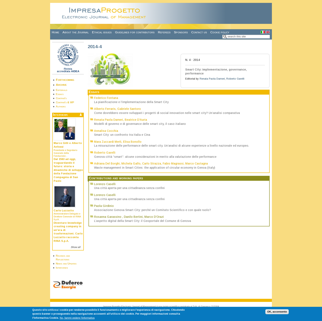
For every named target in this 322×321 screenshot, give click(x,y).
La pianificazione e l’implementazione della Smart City (131, 102)
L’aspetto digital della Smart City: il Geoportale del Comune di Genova (142, 220)
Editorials (61, 90)
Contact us (199, 32)
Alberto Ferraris (105, 108)
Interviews (62, 267)
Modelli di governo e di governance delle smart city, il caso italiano (140, 123)
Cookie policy (219, 32)
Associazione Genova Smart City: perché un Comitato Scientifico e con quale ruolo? (152, 210)
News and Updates (66, 263)
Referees (164, 32)
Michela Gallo (130, 163)
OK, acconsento (277, 313)
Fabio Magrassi (173, 163)
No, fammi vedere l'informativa (77, 319)
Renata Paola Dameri (212, 78)
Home (55, 32)
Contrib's (61, 98)
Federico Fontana (106, 98)
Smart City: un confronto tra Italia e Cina (122, 134)
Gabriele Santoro (129, 108)
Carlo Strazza (151, 163)
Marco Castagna (196, 163)
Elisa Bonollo (132, 141)
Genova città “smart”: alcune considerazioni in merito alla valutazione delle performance (155, 156)
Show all (75, 247)
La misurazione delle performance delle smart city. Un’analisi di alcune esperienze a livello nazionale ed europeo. (171, 145)
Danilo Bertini (133, 216)
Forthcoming (65, 79)
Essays (59, 94)
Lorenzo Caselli (105, 184)
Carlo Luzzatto (64, 210)
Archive (61, 84)
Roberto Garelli (235, 78)
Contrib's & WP (65, 102)
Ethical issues (102, 32)
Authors (61, 106)
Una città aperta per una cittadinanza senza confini (129, 188)
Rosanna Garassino (108, 216)
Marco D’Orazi (154, 216)
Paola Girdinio (104, 205)
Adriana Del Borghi (107, 163)
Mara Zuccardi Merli (107, 141)
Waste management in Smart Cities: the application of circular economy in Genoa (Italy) (154, 167)
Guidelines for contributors (135, 32)
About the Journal (75, 32)
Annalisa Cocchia (106, 130)
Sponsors (181, 32)
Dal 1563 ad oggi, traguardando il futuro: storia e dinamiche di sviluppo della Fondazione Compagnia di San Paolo (68, 170)
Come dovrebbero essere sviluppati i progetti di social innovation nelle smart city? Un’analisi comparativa (167, 113)
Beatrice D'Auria (136, 119)
